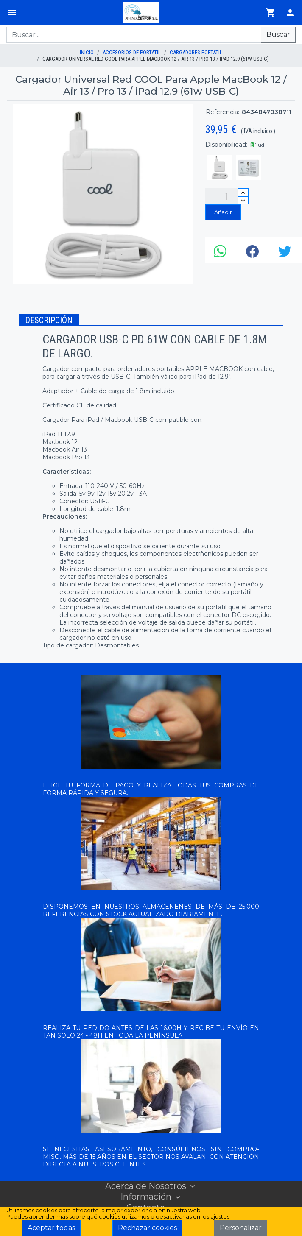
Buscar (278, 35)
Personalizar (241, 1228)
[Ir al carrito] (270, 13)
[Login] (290, 13)
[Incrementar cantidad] (243, 192)
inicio (87, 52)
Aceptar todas (51, 1228)
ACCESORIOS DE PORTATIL (132, 52)
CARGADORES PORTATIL (196, 52)
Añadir (223, 212)
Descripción (49, 320)
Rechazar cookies (147, 1228)
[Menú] (11, 13)
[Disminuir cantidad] (243, 200)
